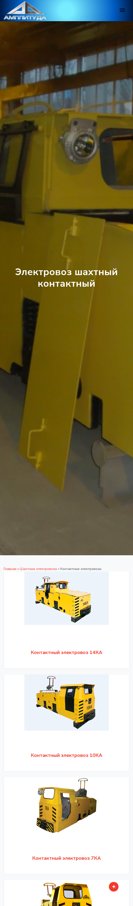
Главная (10, 568)
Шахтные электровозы (38, 568)
